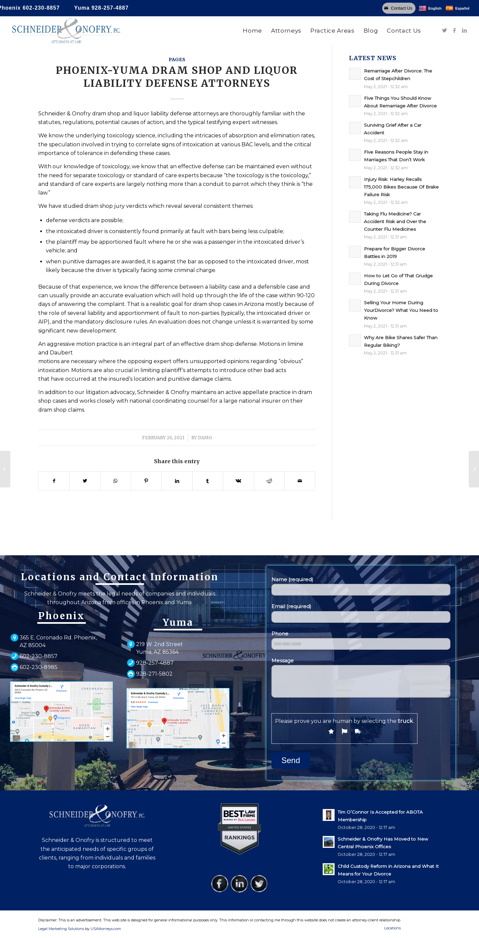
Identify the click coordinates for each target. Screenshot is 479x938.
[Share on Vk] (238, 480)
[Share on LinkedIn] (177, 480)
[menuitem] (252, 31)
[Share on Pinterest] (146, 480)
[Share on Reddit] (269, 480)
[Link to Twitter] (444, 30)
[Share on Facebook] (54, 480)
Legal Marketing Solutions (61, 928)
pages (177, 60)
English (429, 8)
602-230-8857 (41, 8)
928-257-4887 (110, 8)
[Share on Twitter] (85, 480)
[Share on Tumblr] (208, 480)
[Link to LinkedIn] (464, 30)
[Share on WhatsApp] (115, 480)
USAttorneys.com (105, 928)
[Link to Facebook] (454, 30)
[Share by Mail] (300, 480)
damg (205, 438)
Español (457, 8)
